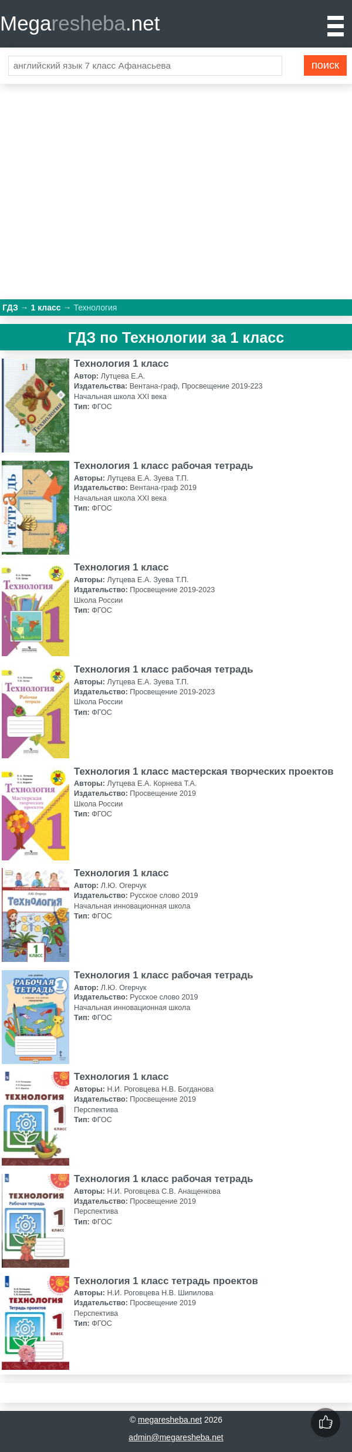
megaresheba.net (170, 1419)
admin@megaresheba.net (175, 1437)
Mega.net (80, 23)
